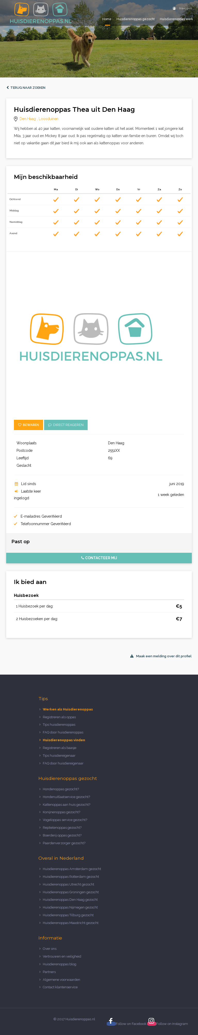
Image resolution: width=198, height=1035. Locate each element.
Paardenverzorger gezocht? (64, 843)
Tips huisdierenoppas (59, 724)
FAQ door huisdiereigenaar (63, 763)
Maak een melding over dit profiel (161, 656)
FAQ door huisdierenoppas (63, 732)
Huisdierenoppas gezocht (136, 19)
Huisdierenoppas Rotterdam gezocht (71, 877)
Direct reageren (66, 425)
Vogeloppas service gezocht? (65, 820)
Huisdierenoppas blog (59, 964)
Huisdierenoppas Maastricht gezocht (70, 923)
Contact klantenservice (60, 987)
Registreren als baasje (59, 748)
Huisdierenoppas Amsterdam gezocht (72, 869)
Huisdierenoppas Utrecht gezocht (68, 884)
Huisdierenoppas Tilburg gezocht (68, 915)
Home (106, 19)
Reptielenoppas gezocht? (62, 827)
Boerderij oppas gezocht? (62, 835)
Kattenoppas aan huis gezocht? (66, 805)
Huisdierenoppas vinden (64, 740)
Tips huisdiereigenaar (59, 755)
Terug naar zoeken (25, 88)
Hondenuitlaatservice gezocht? (66, 797)
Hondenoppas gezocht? (61, 789)
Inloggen (182, 8)
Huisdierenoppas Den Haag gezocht (70, 900)
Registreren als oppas (59, 717)
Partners (49, 972)
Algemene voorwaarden (61, 980)
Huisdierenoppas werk (176, 19)
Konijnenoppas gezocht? (61, 812)
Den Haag (28, 119)
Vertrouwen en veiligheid (62, 956)
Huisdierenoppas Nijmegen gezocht (70, 907)
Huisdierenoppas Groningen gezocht (71, 892)
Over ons (49, 949)
